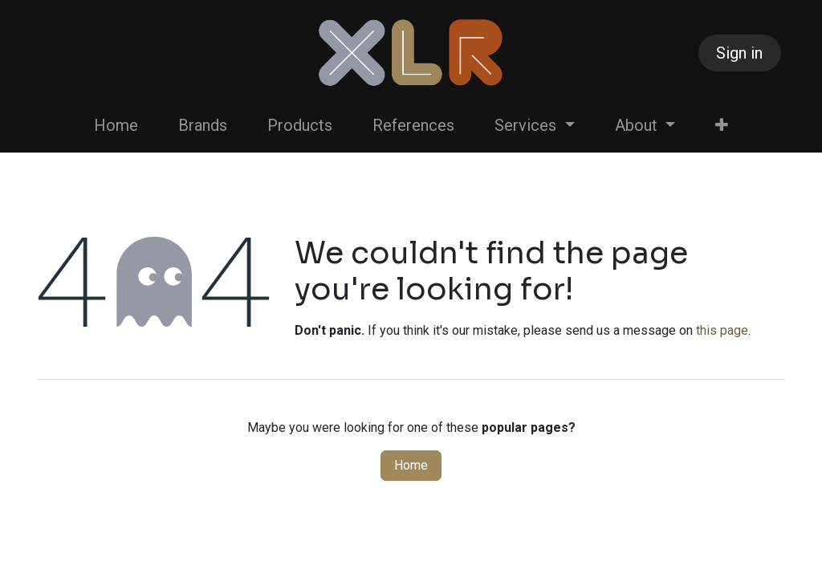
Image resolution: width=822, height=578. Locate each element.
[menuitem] (116, 125)
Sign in (739, 53)
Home (411, 465)
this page (722, 330)
